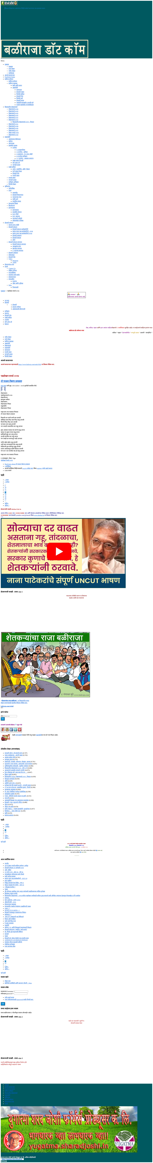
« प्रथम (7, 480)
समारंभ (7, 313)
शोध (2, 716)
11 (5, 489)
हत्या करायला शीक (10, 946)
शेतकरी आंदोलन (13, 253)
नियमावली (15, 287)
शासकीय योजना (17, 212)
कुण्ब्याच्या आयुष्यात (10, 789)
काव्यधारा (19, 90)
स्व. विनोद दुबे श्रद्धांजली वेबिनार (14, 932)
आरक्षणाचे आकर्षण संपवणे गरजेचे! (15, 770)
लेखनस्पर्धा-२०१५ (13, 130)
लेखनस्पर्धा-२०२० (13, 117)
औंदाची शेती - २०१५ (10, 902)
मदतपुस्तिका (12, 272)
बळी (6, 813)
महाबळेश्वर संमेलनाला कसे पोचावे (14, 874)
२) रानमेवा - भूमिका (22, 152)
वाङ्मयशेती (7, 137)
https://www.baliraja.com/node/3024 (29, 364)
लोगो (13, 240)
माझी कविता (12, 167)
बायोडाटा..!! (8, 914)
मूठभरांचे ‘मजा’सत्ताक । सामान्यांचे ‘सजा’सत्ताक (18, 764)
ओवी (6, 781)
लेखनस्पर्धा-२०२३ (13, 111)
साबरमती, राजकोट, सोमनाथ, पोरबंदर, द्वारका (18, 761)
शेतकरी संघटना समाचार (15, 242)
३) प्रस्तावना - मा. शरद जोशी (24, 154)
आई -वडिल (8, 870)
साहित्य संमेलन (9, 79)
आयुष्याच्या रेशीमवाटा (15, 139)
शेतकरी (7, 302)
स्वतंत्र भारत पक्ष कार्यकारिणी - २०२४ (22, 231)
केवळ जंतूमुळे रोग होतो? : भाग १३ (14, 885)
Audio (14, 262)
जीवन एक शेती (9, 806)
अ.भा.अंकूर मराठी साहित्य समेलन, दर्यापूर (16, 865)
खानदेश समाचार (17, 248)
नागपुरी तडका (16, 165)
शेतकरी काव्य (20, 100)
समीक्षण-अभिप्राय (14, 182)
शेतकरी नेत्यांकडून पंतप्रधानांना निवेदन (15, 912)
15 (5, 496)
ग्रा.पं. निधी (15, 214)
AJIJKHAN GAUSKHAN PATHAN (16, 940)
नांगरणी (7, 798)
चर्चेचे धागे (15, 199)
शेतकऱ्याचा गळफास (10, 904)
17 (5, 499)
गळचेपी (7, 925)
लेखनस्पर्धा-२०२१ (13, 115)
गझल (6, 889)
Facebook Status (10, 77)
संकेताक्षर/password (7, 993)
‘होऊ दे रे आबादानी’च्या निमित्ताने (14, 917)
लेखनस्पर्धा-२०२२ (13, 113)
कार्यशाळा (11, 73)
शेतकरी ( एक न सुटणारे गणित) (13, 802)
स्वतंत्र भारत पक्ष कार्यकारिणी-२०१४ (22, 233)
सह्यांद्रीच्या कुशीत (9, 794)
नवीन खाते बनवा (9, 997)
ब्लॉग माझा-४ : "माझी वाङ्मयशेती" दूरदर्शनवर (17, 809)
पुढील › (7, 503)
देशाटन (7, 324)
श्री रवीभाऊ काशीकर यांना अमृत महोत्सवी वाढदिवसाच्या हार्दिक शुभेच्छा (25, 891)
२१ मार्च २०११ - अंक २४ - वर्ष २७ (14, 872)
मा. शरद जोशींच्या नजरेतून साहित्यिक (15, 791)
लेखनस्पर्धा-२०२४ (13, 109)
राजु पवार (3, 386)
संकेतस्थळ (11, 255)
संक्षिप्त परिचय (13, 270)
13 (5, 492)
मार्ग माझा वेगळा (17, 171)
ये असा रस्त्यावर (9, 923)
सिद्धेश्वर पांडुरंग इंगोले (11, 893)
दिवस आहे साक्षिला (10, 919)
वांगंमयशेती (18, 735)
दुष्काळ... (7, 898)
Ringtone (15, 260)
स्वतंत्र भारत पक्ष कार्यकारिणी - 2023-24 (16, 878)
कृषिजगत (7, 186)
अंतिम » (7, 505)
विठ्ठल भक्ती (8, 774)
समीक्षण (7, 311)
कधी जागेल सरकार (10, 876)
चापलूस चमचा (9, 759)
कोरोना (10, 141)
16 (5, 498)
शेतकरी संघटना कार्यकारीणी (20, 229)
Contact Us (12, 268)
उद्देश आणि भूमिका (17, 283)
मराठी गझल (15, 175)
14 (5, 494)
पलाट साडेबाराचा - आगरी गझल (14, 755)
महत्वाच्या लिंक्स (13, 203)
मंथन (10, 190)
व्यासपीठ (15, 193)
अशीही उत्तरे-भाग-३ (10, 783)
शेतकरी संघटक (16, 238)
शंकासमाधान (12, 277)
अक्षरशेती (15, 87)
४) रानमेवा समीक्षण (21, 156)
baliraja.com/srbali (7, 706)
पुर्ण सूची (3, 841)
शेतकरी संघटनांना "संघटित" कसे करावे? (16, 929)
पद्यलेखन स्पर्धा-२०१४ (7, 460)
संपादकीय (11, 279)
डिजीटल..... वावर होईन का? (12, 811)
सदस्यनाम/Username (7, 991)
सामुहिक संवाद (16, 201)
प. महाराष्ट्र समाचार (17, 250)
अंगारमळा (11, 143)
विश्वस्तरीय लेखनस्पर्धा (11, 107)
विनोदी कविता (20, 94)
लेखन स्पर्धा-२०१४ (14, 132)
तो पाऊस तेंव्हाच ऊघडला (11, 381)
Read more (17, 464)
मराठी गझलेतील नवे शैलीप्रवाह (25, 105)
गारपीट (7, 863)
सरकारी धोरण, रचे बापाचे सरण (14, 753)
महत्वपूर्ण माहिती (17, 218)
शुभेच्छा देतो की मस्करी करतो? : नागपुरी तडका (18, 785)
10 (5, 487)
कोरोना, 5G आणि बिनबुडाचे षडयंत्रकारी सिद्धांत (18, 927)
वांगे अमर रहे (16, 162)
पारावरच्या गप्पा (16, 197)
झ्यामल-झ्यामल (9, 815)
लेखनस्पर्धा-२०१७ (13, 126)
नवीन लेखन (12, 71)
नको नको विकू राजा (10, 921)
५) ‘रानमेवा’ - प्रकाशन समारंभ (24, 158)
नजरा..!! (7, 908)
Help (10, 285)
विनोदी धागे (19, 98)
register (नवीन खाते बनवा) (44, 468)
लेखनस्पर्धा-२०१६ (13, 128)
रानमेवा (14, 147)
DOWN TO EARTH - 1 (12, 910)
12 (5, 491)
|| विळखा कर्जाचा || (10, 887)
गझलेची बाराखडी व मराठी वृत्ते (24, 102)
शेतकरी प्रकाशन (16, 235)
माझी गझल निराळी (17, 160)
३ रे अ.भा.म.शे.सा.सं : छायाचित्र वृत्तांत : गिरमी (17, 787)
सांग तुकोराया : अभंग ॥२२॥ (12, 900)
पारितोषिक (12, 188)
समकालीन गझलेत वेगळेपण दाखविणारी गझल (18, 906)
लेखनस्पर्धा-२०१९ (13, 120)
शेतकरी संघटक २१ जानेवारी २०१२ (14, 868)
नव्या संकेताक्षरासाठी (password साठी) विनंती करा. (19, 999)
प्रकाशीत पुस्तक (13, 145)
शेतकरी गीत (19, 96)
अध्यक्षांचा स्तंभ (16, 246)
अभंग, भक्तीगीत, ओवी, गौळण (21, 169)
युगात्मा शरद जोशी (14, 225)
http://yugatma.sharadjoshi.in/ (12, 1159)
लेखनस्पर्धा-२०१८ (13, 124)
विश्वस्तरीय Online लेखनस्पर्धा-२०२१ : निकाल (18, 776)
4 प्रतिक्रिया (8, 466)
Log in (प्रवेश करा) (27, 468)
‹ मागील (7, 482)
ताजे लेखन (12, 69)
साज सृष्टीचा (8, 880)
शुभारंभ (14, 281)
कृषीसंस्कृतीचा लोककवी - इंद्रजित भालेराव (16, 766)
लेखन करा (8, 981)
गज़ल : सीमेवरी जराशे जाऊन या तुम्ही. (15, 796)
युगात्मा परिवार (16, 307)
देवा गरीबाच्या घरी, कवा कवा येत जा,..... (16, 772)
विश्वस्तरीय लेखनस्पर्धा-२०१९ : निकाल (23, 122)
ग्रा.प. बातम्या (16, 216)
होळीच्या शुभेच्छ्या (10, 944)
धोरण (6, 804)
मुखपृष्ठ (7, 64)
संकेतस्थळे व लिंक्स (17, 220)
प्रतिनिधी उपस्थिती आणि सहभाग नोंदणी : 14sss (18, 983)
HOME (7, 300)
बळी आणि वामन (17, 85)
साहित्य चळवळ (13, 83)
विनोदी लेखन (12, 184)
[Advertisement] (76, 24)
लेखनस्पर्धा (8, 345)
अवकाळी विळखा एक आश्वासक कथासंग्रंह (17, 800)
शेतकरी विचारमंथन (17, 195)
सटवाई (7, 934)
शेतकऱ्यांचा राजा (9, 264)
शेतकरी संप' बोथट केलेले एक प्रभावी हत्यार (17, 938)
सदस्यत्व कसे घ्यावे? (14, 275)
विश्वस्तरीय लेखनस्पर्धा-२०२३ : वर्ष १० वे (16, 768)
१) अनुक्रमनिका (20, 150)
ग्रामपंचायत (12, 208)
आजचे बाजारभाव (10, 75)
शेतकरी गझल (20, 92)
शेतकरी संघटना (9, 223)
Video (10, 259)
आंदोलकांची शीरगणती (18, 309)
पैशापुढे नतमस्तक (10, 779)
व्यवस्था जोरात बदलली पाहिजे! (13, 942)
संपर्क (6, 266)
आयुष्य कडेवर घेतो (10, 757)
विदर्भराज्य (12, 205)
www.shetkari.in (39, 515)
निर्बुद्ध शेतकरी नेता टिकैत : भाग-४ (14, 883)
